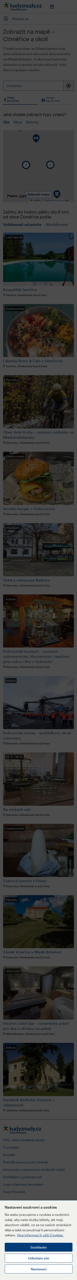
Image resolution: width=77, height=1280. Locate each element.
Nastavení (38, 1269)
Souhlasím (38, 1247)
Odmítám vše (38, 1258)
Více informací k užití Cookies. (40, 1235)
